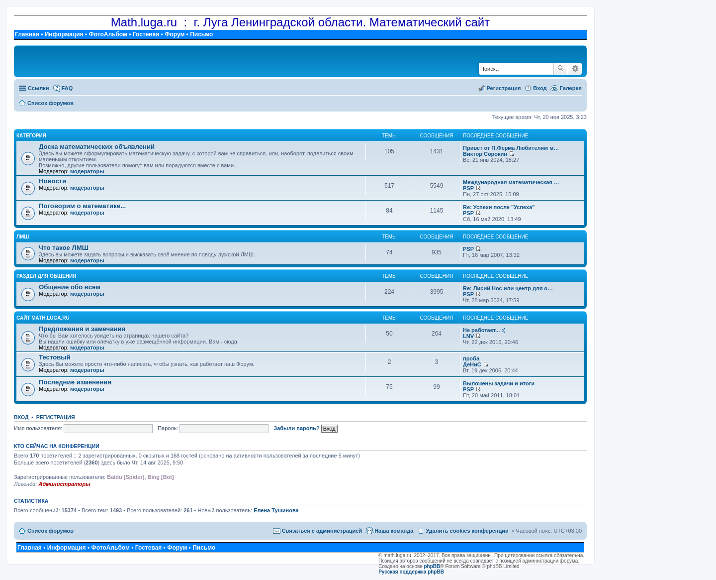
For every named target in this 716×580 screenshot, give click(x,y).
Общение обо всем (69, 287)
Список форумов (50, 531)
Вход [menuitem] (539, 88)
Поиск (560, 69)
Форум (174, 34)
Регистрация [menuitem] (504, 88)
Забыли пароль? (296, 428)
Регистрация (55, 417)
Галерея (571, 88)
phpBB (432, 566)
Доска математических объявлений (97, 146)
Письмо (201, 34)
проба (471, 358)
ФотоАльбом (108, 34)
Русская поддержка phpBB (411, 572)
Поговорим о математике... (82, 206)
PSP (468, 188)
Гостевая (146, 34)
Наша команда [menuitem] (393, 531)
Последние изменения (75, 382)
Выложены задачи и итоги (499, 383)
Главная (27, 34)
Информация (64, 34)
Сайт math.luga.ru (43, 318)
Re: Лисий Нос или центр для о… (508, 288)
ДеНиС (472, 364)
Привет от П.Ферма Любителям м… (511, 148)
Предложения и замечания (82, 329)
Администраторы (64, 484)
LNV (468, 336)
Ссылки (38, 88)
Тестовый (55, 357)
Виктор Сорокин (485, 154)
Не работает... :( (484, 330)
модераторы (87, 171)
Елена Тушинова (276, 510)
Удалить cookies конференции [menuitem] (467, 531)
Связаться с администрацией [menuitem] (322, 531)
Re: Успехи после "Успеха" (499, 207)
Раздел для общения (46, 276)
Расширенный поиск (575, 69)
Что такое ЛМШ (64, 247)
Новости (52, 181)
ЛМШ (22, 236)
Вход (21, 417)
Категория (31, 135)
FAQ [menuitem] (67, 88)
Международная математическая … (511, 182)
